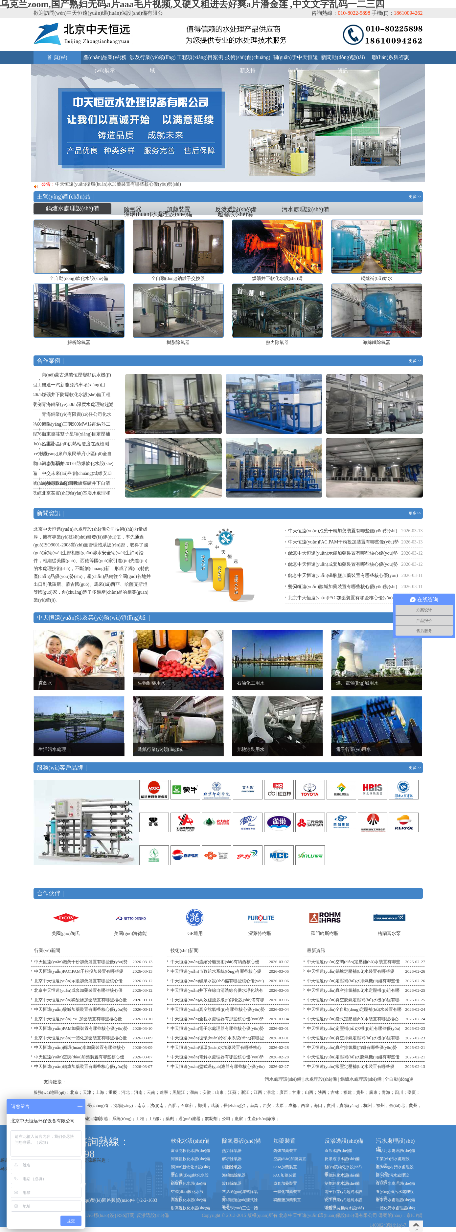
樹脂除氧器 (232, 1167)
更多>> (415, 196)
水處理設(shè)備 (331, 1079)
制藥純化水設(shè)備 (342, 1175)
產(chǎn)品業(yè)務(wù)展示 (105, 59)
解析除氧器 (232, 1159)
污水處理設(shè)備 (305, 209)
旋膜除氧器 (232, 1183)
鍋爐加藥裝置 (285, 1150)
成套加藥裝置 (285, 1183)
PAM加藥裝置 (285, 1167)
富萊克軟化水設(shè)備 (190, 1150)
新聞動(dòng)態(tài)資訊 (343, 59)
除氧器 (133, 209)
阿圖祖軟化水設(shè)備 (190, 1159)
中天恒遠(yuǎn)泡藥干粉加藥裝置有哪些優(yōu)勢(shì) (342, 530)
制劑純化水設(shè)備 (342, 1183)
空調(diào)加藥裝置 (290, 1159)
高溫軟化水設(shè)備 (188, 1200)
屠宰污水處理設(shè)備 (395, 1200)
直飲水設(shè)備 (338, 1150)
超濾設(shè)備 (235, 214)
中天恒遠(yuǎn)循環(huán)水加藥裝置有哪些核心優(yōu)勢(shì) (118, 185)
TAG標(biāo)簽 (99, 1215)
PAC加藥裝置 (284, 1175)
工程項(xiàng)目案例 (200, 57)
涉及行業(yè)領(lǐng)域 (152, 59)
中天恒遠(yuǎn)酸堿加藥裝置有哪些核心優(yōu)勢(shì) (342, 586)
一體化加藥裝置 (287, 1191)
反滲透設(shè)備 (236, 209)
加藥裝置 (178, 209)
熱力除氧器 (232, 1150)
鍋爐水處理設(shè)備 (72, 208)
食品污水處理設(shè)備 (395, 1183)
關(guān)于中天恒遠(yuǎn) (295, 59)
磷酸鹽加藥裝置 (287, 1200)
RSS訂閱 (125, 1215)
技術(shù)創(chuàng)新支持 (247, 59)
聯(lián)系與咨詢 (391, 57)
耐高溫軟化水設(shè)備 (190, 1208)
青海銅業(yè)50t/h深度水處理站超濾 (78, 404)
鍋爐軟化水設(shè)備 (188, 1183)
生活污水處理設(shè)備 (395, 1150)
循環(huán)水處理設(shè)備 (158, 214)
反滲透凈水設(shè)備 (342, 1159)
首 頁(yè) (57, 57)
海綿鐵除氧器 (234, 1175)
